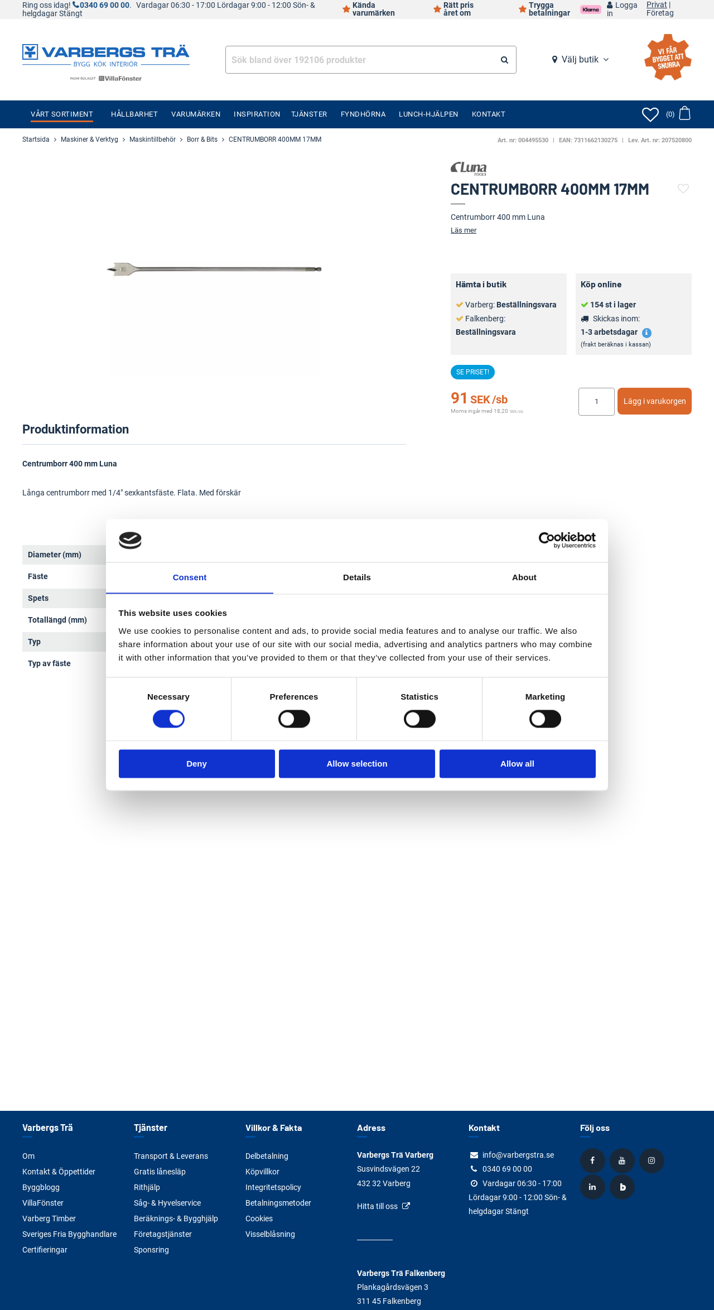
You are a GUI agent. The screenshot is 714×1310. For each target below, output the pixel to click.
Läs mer (463, 230)
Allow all (517, 764)
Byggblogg (41, 1187)
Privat (657, 5)
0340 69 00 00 (104, 5)
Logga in (622, 9)
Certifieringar (44, 1249)
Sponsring (151, 1249)
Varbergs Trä (47, 1127)
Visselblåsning (270, 1234)
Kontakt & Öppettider (58, 1171)
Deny (196, 764)
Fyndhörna (363, 114)
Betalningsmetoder (278, 1202)
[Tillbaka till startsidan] (106, 54)
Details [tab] (357, 577)
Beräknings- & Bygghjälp (176, 1218)
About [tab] (524, 577)
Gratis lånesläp (160, 1171)
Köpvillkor (262, 1171)
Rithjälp (147, 1187)
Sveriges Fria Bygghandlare (69, 1234)
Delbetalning (266, 1156)
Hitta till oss (377, 1206)
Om (28, 1156)
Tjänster (309, 114)
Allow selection (356, 764)
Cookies (259, 1218)
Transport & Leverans (171, 1156)
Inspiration (257, 114)
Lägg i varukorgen (655, 401)
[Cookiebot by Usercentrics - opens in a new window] (547, 540)
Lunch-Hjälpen (429, 114)
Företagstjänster (163, 1234)
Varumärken (195, 114)
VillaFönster (43, 1202)
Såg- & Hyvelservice (167, 1202)
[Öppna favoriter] (650, 114)
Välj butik (580, 59)
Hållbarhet (134, 114)
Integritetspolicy (273, 1187)
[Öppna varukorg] (678, 114)
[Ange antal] (596, 402)
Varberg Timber (49, 1218)
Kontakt (489, 114)
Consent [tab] (190, 577)
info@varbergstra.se (518, 1154)
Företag (660, 13)
